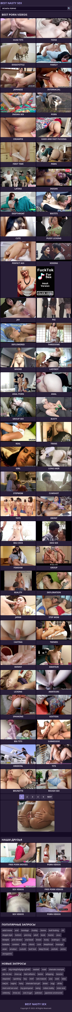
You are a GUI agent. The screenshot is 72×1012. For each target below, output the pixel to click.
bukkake (5, 944)
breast (38, 940)
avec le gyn (27, 993)
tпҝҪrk (5, 983)
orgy (52, 983)
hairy (21, 983)
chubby (34, 930)
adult (36, 935)
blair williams (29, 974)
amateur (13, 949)
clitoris (31, 944)
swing (38, 988)
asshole (54, 949)
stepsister (6, 979)
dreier (45, 983)
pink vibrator (17, 940)
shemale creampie (56, 969)
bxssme (59, 974)
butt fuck (32, 949)
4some (51, 935)
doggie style (7, 935)
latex (64, 979)
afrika (59, 983)
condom (15, 944)
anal (16, 930)
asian (4, 949)
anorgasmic (7, 954)
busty (46, 940)
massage (59, 944)
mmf (31, 979)
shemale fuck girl (33, 983)
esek (57, 979)
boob (43, 935)
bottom (18, 935)
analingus (56, 940)
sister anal (61, 988)
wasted (36, 969)
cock (39, 944)
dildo (24, 944)
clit (63, 930)
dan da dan (7, 974)
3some (43, 930)
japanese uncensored (53, 993)
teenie (40, 974)
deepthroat (48, 944)
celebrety (6, 993)
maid (44, 969)
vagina (13, 983)
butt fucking (54, 930)
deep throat (43, 949)
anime (63, 949)
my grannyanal (27, 988)
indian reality (48, 988)
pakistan (38, 993)
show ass (16, 993)
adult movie (7, 930)
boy (25, 979)
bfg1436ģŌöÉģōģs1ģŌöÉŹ (19, 969)
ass (64, 940)
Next (49, 797)
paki (4, 969)
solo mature (41, 979)
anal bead (29, 940)
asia (50, 979)
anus (58, 935)
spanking (17, 979)
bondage (25, 930)
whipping (49, 974)
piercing (27, 935)
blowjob (5, 940)
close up (18, 974)
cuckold (23, 949)
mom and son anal (10, 988)
